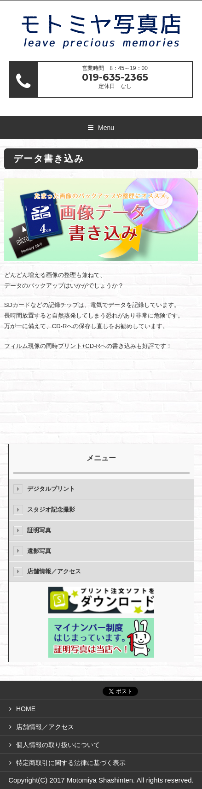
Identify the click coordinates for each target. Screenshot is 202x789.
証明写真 (39, 530)
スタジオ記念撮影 (51, 509)
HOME (25, 708)
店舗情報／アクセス (54, 571)
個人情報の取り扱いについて (58, 744)
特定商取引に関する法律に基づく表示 (71, 762)
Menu (106, 127)
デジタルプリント (51, 488)
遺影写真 (39, 551)
